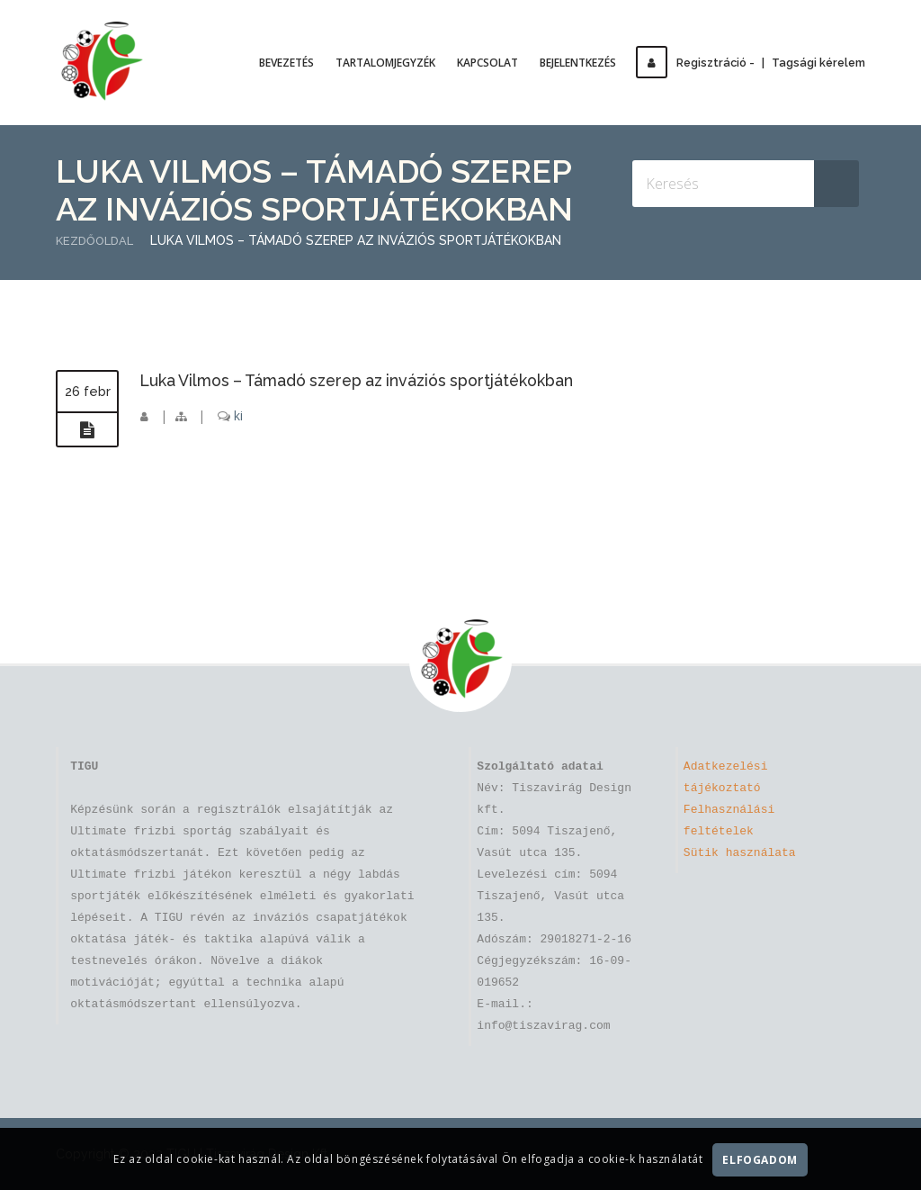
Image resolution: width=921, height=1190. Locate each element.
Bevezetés (294, 62)
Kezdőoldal (97, 240)
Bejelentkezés (586, 62)
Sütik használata (740, 853)
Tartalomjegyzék (393, 62)
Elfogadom (760, 1159)
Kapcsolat (495, 62)
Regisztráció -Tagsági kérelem (754, 63)
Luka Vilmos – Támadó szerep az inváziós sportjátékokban (384, 380)
